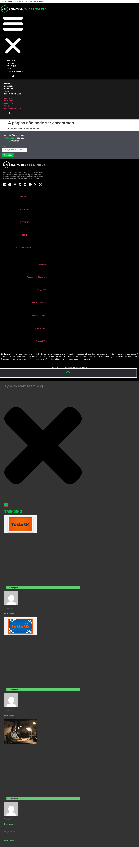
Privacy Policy (41, 328)
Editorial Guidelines (39, 303)
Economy (11, 63)
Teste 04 (8, 608)
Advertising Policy (39, 315)
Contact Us (42, 290)
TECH (24, 235)
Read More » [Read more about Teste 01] (9, 824)
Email (4, 146)
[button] (13, 35)
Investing (11, 66)
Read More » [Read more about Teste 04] (9, 613)
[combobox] (31, 386)
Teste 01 (8, 819)
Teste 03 (8, 710)
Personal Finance (15, 71)
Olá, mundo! (9, 831)
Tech (8, 69)
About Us (43, 264)
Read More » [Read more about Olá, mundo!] (9, 841)
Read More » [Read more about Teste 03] (9, 715)
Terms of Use (41, 341)
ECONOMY (24, 209)
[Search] (6, 505)
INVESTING (24, 222)
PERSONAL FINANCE (24, 248)
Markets (10, 60)
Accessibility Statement (37, 277)
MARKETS (24, 197)
